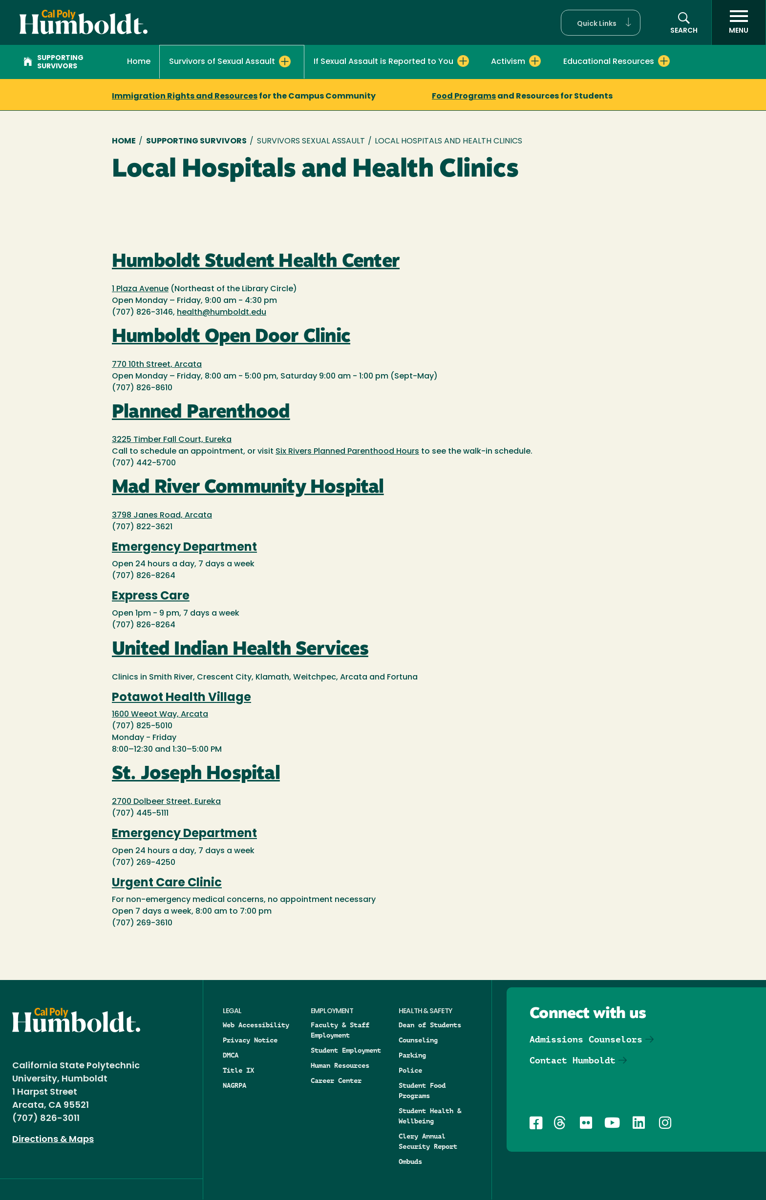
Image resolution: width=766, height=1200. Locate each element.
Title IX (238, 1070)
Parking (412, 1055)
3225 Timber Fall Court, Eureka (172, 440)
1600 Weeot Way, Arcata (160, 715)
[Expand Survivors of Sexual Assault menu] (285, 61)
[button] (600, 23)
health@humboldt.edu (221, 313)
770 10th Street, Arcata (157, 365)
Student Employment (346, 1050)
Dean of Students (430, 1025)
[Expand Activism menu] (535, 61)
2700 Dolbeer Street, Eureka (166, 802)
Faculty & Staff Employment (340, 1030)
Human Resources (340, 1065)
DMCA (230, 1055)
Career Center (336, 1080)
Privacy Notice (250, 1040)
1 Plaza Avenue (140, 289)
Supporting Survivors (53, 62)
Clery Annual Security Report (428, 1141)
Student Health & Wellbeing (430, 1116)
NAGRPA (234, 1085)
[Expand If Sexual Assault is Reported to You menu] (463, 61)
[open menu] (738, 22)
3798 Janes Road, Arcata (162, 516)
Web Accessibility (256, 1025)
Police (410, 1070)
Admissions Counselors (586, 1039)
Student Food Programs (422, 1090)
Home (138, 62)
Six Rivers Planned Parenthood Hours (347, 452)
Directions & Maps (53, 1139)
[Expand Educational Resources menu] (664, 61)
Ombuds (410, 1161)
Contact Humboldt (573, 1060)
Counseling (418, 1040)
